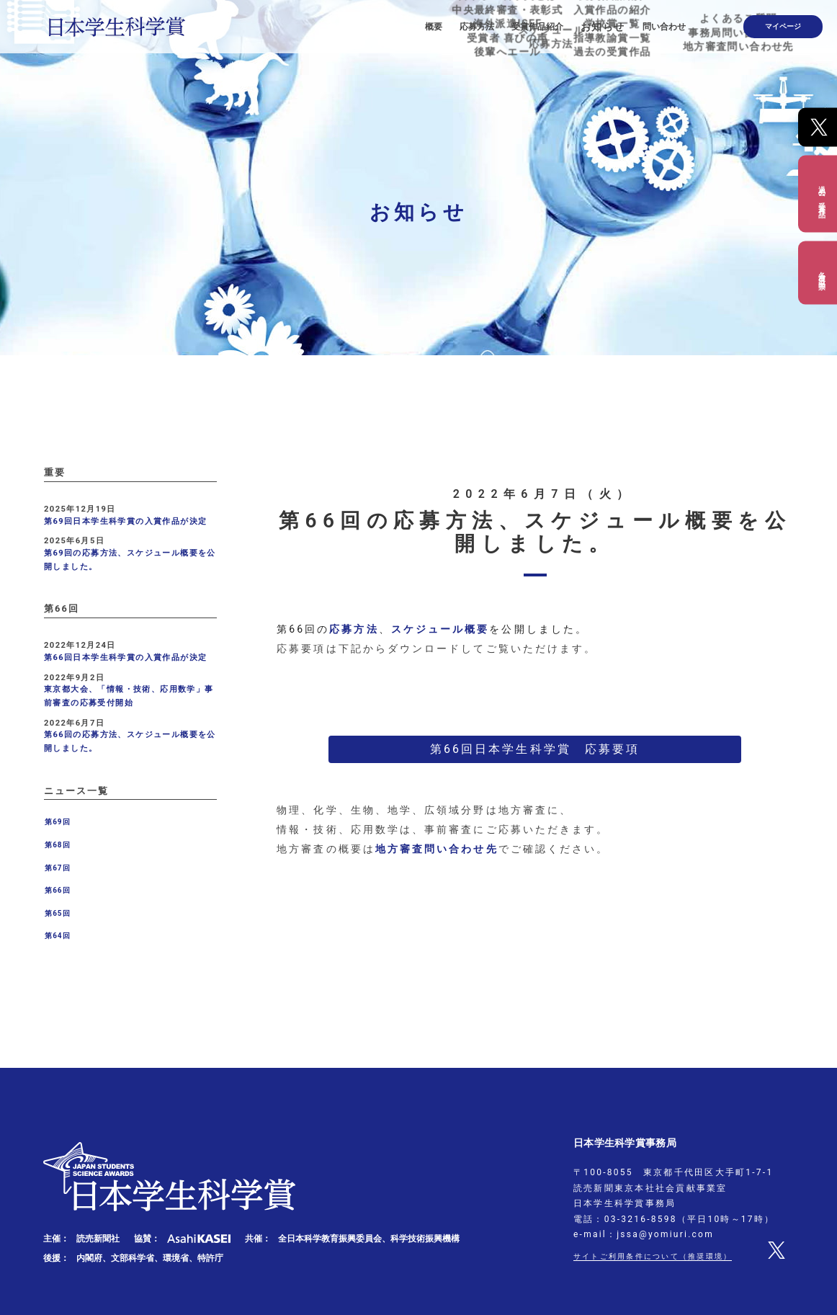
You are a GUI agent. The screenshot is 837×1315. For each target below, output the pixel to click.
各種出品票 (821, 272)
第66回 (57, 890)
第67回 (57, 868)
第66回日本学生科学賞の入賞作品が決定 (125, 657)
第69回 (57, 822)
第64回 (57, 936)
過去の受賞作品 (821, 193)
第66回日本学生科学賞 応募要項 (535, 749)
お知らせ (632, 21)
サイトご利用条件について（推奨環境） (665, 1256)
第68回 (57, 845)
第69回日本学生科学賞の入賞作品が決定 (125, 521)
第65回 (57, 913)
